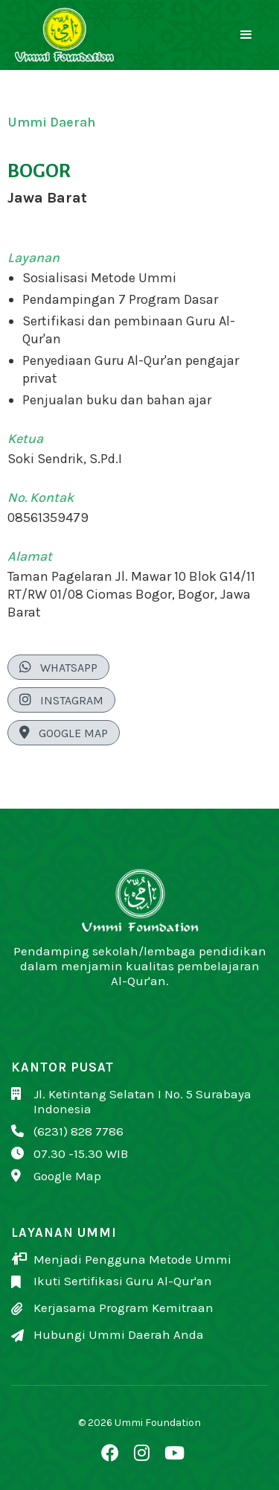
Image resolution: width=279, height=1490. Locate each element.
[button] (246, 35)
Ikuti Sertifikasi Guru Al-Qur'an (122, 1281)
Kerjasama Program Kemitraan (123, 1308)
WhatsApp (58, 667)
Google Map (63, 732)
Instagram (61, 700)
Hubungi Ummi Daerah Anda (118, 1334)
